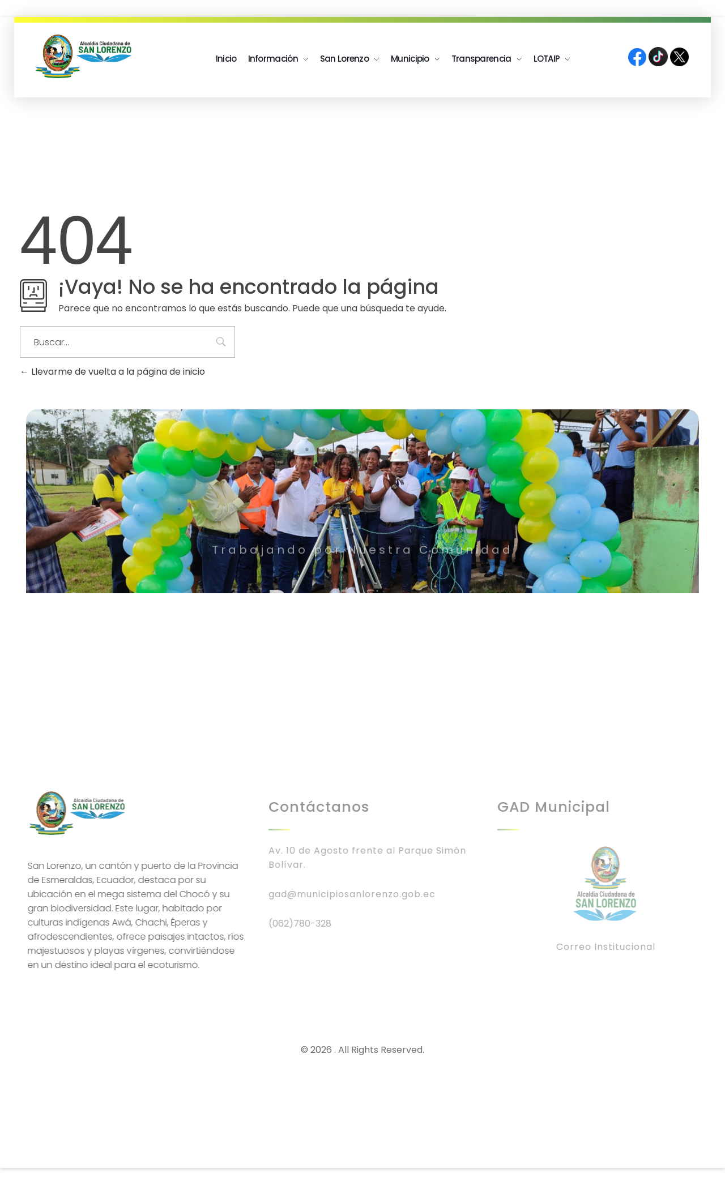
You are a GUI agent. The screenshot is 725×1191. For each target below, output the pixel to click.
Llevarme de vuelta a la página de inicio (112, 371)
